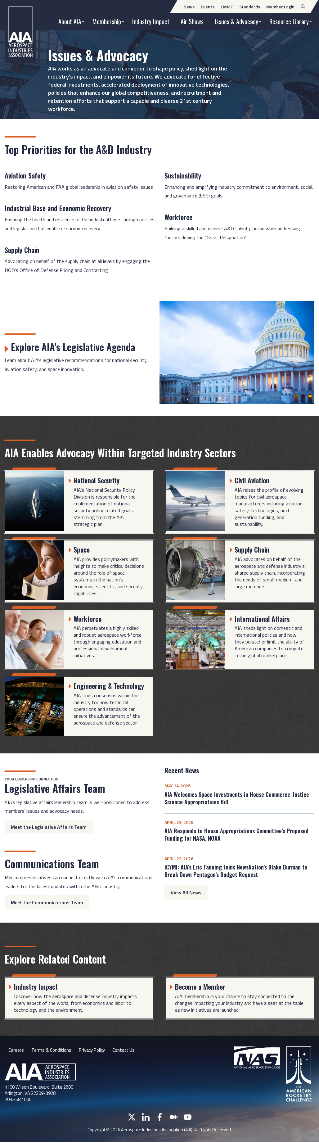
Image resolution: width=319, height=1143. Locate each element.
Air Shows (192, 21)
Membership (106, 21)
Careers (16, 1050)
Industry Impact (150, 21)
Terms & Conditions (52, 1050)
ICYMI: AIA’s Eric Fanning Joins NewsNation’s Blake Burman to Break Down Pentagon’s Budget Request (235, 870)
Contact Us (128, 1050)
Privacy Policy (94, 1050)
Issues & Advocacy (236, 21)
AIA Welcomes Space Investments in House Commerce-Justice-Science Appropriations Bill (237, 798)
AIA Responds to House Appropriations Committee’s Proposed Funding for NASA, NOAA (236, 834)
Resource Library (289, 21)
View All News (186, 892)
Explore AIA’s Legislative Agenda (78, 346)
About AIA (69, 21)
